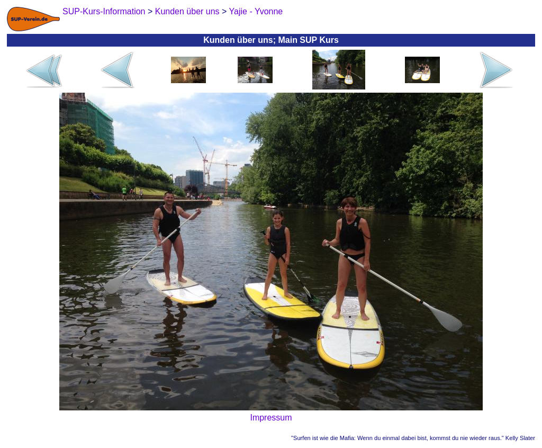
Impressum (271, 417)
